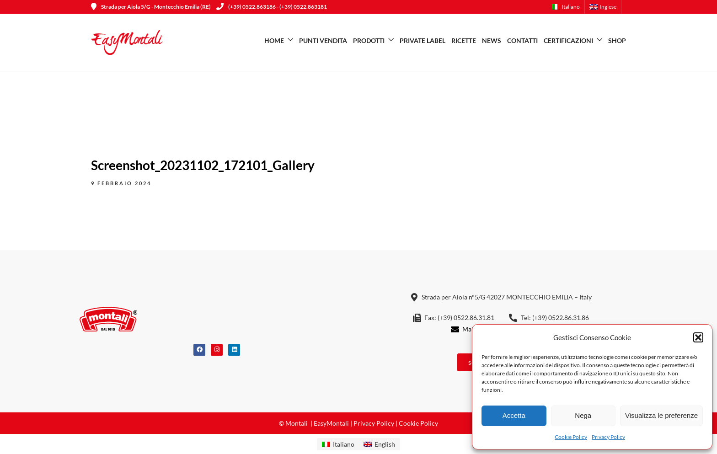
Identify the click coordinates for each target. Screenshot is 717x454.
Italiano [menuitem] (343, 444)
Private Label (422, 40)
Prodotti (369, 40)
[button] (698, 337)
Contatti (522, 40)
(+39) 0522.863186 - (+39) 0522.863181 (271, 6)
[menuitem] (568, 7)
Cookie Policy (571, 436)
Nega (583, 415)
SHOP (617, 40)
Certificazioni (568, 40)
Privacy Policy (608, 436)
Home (274, 40)
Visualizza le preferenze (661, 415)
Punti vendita (323, 40)
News (491, 40)
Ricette (463, 40)
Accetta (514, 415)
